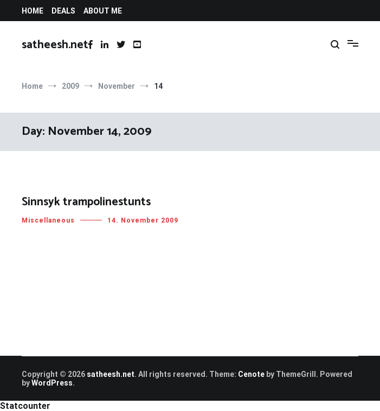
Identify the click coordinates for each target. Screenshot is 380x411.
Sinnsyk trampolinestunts (86, 202)
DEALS (63, 10)
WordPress (52, 383)
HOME (32, 10)
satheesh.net (55, 45)
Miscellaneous (48, 221)
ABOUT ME (102, 10)
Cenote (251, 374)
